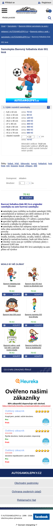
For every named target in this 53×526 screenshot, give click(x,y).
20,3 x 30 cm (12, 121)
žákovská (25, 163)
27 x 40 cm (11, 124)
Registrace (46, 2)
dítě (35, 166)
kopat (21, 166)
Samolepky (12, 26)
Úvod (3, 26)
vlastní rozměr (13, 136)
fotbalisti (42, 163)
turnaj (34, 163)
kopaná (14, 166)
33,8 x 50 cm (12, 127)
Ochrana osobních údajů (26, 491)
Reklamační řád (26, 500)
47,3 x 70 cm (12, 133)
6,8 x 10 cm (11, 112)
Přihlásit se (10, 2)
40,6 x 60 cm (12, 130)
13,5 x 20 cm (12, 118)
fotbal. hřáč (13, 163)
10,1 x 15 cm (12, 115)
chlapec (29, 166)
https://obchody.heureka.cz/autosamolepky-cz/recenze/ (26, 406)
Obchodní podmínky (26, 483)
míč (8, 166)
